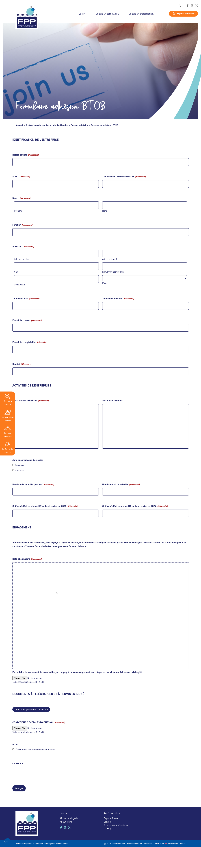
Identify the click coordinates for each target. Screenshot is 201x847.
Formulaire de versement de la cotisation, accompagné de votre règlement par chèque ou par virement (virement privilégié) (77, 672)
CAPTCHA (17, 763)
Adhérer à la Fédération (55, 125)
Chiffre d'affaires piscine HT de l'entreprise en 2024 (135, 506)
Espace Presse (111, 817)
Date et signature (26, 559)
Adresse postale (22, 259)
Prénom (18, 210)
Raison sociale (25, 154)
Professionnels (33, 125)
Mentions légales (23, 843)
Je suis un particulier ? (107, 13)
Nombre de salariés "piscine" (33, 484)
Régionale (19, 465)
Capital (21, 364)
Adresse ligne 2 (109, 259)
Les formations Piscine (7, 415)
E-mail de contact (26, 320)
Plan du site (38, 843)
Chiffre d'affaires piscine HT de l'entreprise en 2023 (45, 506)
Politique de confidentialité (57, 843)
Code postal (19, 284)
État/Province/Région (113, 271)
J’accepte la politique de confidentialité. (35, 749)
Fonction (22, 225)
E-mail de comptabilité (29, 342)
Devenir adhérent (8, 431)
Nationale (19, 470)
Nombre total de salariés (121, 484)
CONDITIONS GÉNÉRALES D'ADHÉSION (38, 722)
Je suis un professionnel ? (142, 13)
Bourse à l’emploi (8, 399)
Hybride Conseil (178, 843)
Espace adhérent (183, 13)
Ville (16, 271)
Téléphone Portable (118, 298)
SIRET (21, 176)
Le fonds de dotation (7, 447)
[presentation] (35, 773)
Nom (104, 210)
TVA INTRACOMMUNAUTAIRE (124, 176)
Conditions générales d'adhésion (31, 709)
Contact (107, 821)
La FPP (82, 13)
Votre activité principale (30, 400)
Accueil (19, 125)
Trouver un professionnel (116, 824)
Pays (104, 283)
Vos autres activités (112, 400)
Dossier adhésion (79, 125)
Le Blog (107, 828)
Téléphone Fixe (25, 298)
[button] (179, 6)
